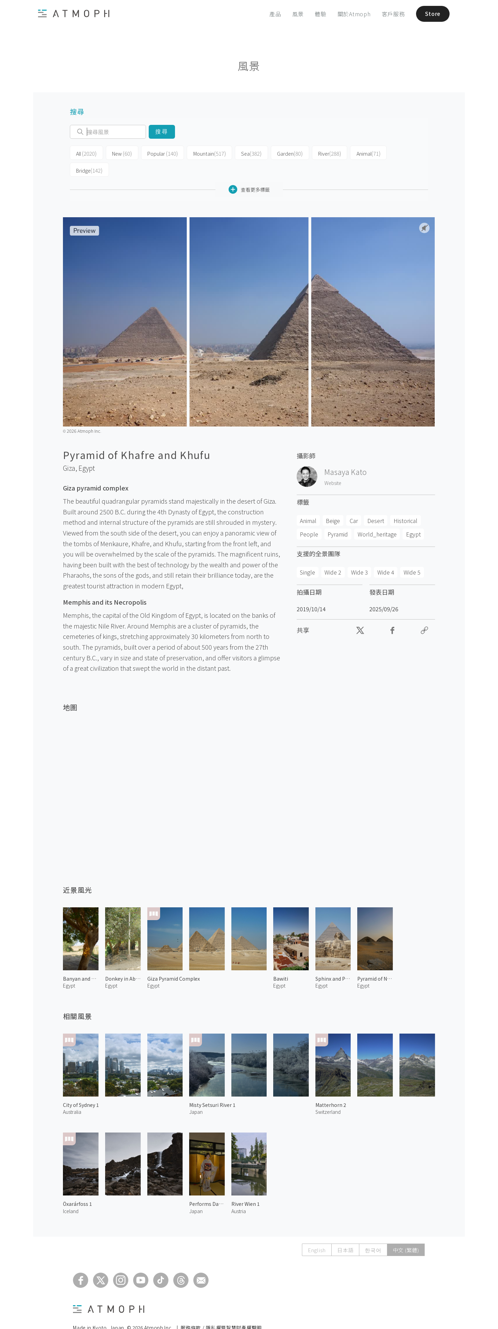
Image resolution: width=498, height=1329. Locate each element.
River (319, 152)
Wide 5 (412, 555)
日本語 (345, 1232)
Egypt (87, 450)
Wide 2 (332, 555)
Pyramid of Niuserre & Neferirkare (375, 960)
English (317, 1232)
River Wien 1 (245, 1186)
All (85, 152)
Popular (159, 152)
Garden (281, 152)
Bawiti (280, 960)
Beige (333, 503)
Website (332, 465)
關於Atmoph (351, 14)
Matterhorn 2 (330, 1087)
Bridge (397, 152)
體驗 (318, 14)
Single (307, 555)
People (309, 516)
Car (354, 503)
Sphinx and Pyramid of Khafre (333, 960)
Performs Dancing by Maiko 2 (207, 1186)
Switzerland (328, 1094)
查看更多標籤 (249, 172)
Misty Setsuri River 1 (212, 1087)
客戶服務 (391, 14)
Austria (238, 1193)
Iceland (71, 1193)
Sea (244, 152)
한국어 (373, 1232)
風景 (296, 14)
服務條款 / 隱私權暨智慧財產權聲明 (221, 1310)
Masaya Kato (345, 454)
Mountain (204, 152)
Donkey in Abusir (123, 960)
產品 (273, 14)
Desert (375, 503)
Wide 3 (359, 555)
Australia (72, 1094)
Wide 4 (385, 555)
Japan (196, 1094)
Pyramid (338, 516)
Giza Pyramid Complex (173, 960)
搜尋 (161, 132)
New (120, 152)
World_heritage (377, 516)
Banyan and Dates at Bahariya (81, 960)
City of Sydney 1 (81, 1087)
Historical (405, 503)
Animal (357, 152)
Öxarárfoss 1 (77, 1186)
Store (431, 14)
